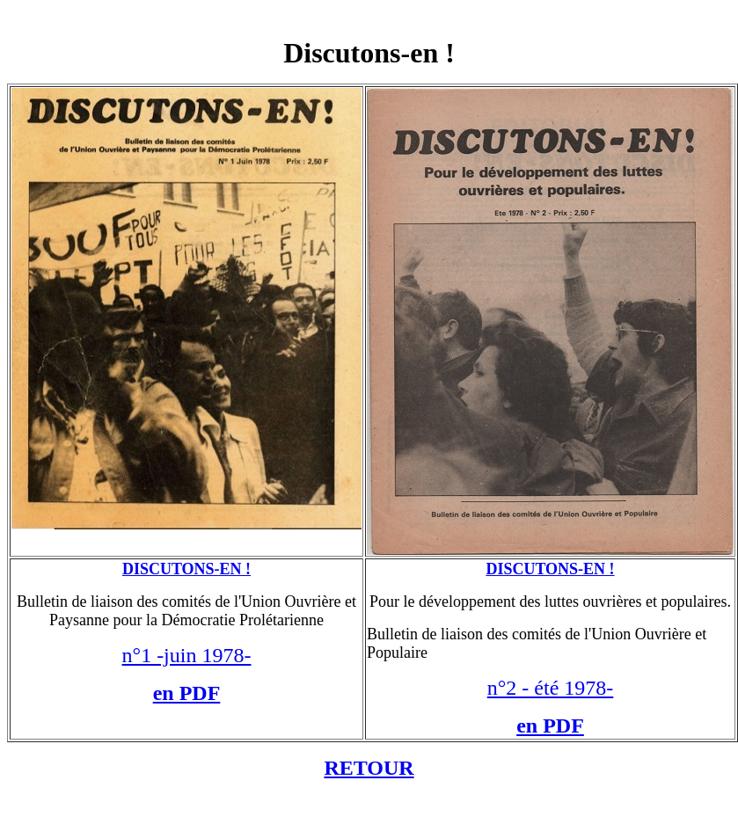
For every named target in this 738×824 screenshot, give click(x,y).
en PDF (187, 693)
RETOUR (368, 767)
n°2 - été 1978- (550, 687)
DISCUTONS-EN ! (186, 569)
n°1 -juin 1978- (187, 655)
